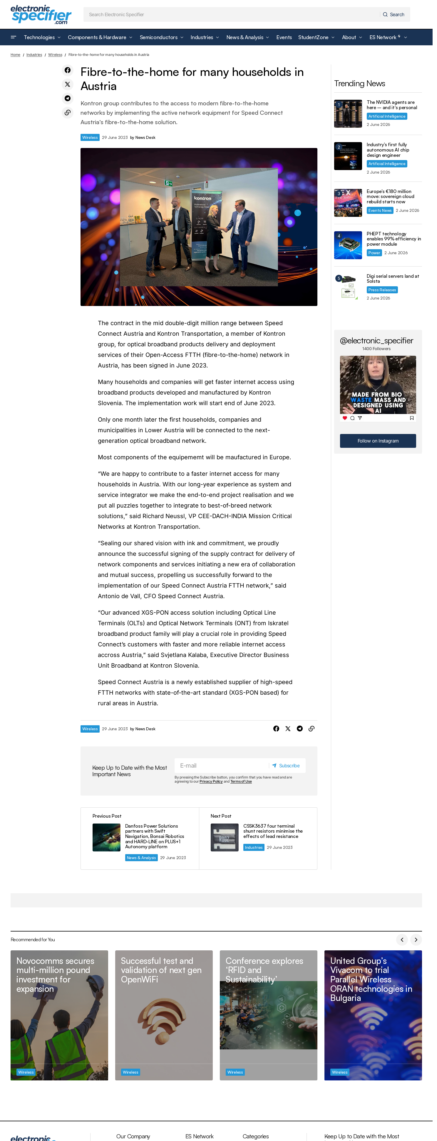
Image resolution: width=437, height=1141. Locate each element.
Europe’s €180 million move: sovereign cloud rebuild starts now (390, 196)
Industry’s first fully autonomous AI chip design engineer (388, 150)
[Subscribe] (287, 765)
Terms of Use (241, 781)
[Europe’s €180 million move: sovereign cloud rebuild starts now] (348, 203)
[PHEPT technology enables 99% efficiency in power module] (348, 245)
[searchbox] (232, 14)
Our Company (133, 1136)
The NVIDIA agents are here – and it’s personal (392, 105)
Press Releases (382, 289)
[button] (13, 37)
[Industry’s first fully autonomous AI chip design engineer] (348, 156)
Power (374, 252)
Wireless (55, 54)
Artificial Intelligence (387, 116)
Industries (34, 54)
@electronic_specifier (376, 340)
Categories (256, 1136)
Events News (380, 210)
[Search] (395, 14)
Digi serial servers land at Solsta (393, 279)
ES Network (199, 1136)
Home (15, 54)
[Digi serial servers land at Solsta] (348, 288)
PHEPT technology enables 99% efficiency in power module (394, 239)
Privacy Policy (211, 781)
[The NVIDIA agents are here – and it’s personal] (348, 114)
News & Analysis (141, 857)
